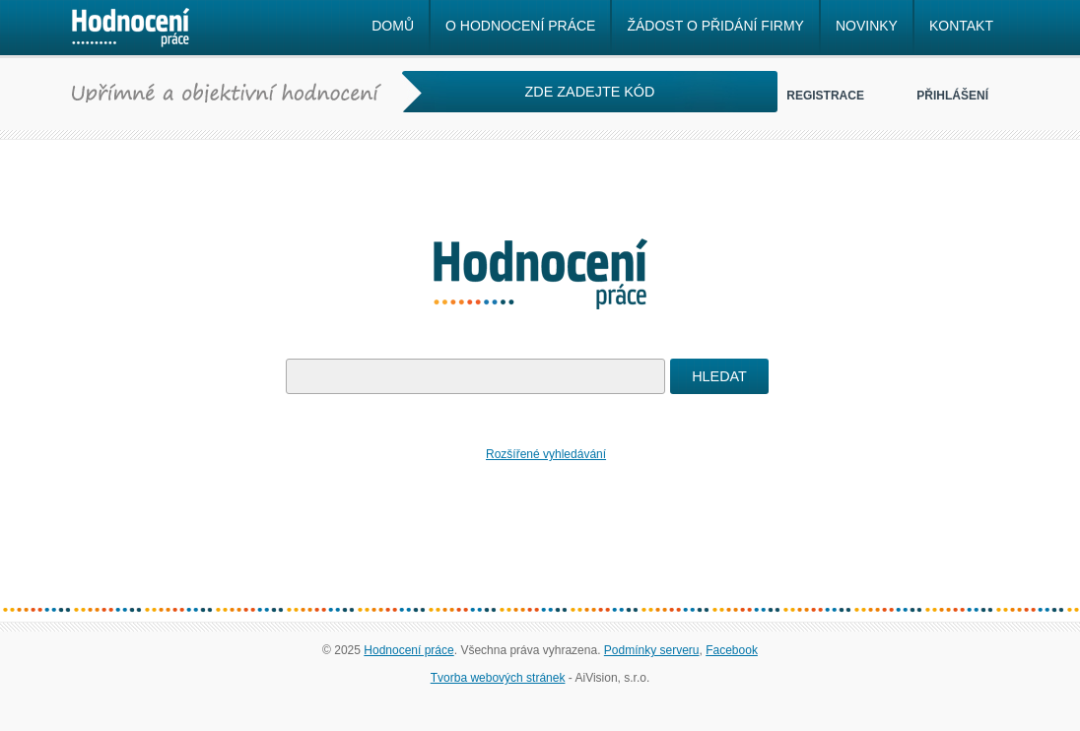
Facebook (732, 650)
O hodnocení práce (520, 25)
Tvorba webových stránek (498, 678)
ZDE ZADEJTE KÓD (590, 92)
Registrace (825, 95)
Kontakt (961, 25)
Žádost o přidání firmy (715, 25)
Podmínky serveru (652, 650)
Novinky (867, 25)
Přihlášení (952, 95)
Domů (392, 25)
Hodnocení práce (408, 650)
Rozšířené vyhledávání (546, 454)
